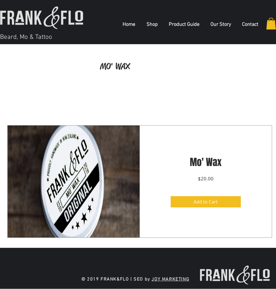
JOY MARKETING (170, 279)
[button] (271, 24)
